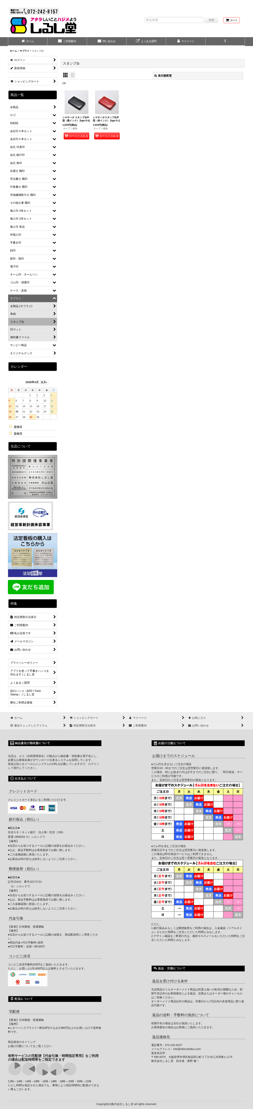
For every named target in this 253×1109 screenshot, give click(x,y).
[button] (225, 41)
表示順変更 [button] (163, 75)
